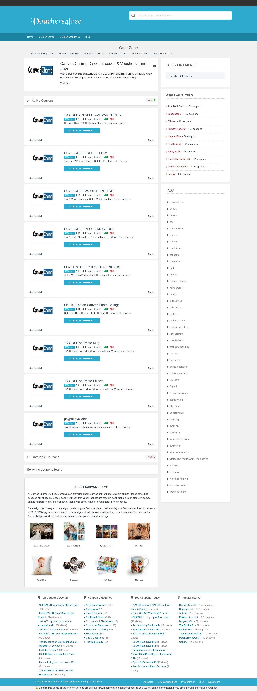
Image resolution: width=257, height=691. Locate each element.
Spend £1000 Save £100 (146, 629)
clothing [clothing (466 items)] (174, 241)
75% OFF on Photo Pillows (83, 381)
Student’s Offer (117, 53)
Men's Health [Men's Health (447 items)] (176, 334)
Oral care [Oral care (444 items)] (174, 380)
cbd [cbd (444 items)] (172, 222)
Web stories (214, 682)
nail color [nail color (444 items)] (174, 353)
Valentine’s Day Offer (42, 53)
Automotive (92, 609)
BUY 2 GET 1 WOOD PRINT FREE (90, 191)
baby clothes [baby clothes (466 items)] (176, 202)
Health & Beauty (94, 641)
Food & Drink (93, 633)
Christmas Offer (139, 53)
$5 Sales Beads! (47, 650)
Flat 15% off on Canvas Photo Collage (92, 305)
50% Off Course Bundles (52, 629)
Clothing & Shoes (95, 617)
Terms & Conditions (167, 682)
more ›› (124, 123)
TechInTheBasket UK (179, 159)
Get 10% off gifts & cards (146, 625)
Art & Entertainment (96, 605)
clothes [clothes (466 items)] (173, 235)
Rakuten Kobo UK (177, 128)
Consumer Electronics (98, 625)
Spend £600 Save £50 (144, 641)
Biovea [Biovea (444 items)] (173, 215)
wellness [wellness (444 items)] (174, 472)
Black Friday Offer (163, 53)
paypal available (76, 419)
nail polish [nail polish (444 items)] (175, 360)
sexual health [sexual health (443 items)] (177, 399)
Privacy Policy (188, 682)
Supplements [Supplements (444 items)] (177, 413)
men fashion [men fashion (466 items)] (176, 340)
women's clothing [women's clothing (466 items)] (179, 478)
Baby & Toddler (94, 613)
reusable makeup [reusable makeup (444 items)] (179, 393)
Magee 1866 (174, 136)
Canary (171, 174)
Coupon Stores (46, 37)
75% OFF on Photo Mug (81, 343)
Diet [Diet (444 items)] (172, 268)
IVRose (172, 121)
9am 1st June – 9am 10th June (149, 666)
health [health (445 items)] (173, 294)
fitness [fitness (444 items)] (173, 274)
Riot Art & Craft (176, 106)
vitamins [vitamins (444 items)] (174, 465)
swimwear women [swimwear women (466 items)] (179, 452)
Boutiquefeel (174, 113)
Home (30, 37)
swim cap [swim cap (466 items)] (175, 419)
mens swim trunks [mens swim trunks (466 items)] (179, 347)
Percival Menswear (178, 166)
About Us (148, 682)
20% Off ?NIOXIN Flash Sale (148, 633)
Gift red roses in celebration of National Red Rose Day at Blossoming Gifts (151, 654)
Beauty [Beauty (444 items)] (173, 208)
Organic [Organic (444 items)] (174, 386)
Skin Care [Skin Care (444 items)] (175, 406)
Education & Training (97, 629)
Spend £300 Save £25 (144, 645)
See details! (35, 140)
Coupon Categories (70, 37)
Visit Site (65, 83)
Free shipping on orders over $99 (57, 662)
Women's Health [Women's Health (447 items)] (178, 491)
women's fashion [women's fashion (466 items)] (178, 485)
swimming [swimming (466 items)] (175, 432)
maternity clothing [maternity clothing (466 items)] (179, 327)
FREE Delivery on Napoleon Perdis (57, 654)
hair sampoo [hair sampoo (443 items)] (176, 288)
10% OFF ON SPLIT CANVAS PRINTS (92, 115)
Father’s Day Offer (94, 53)
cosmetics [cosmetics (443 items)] (175, 261)
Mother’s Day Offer (69, 53)
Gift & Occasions (95, 637)
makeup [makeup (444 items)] (174, 314)
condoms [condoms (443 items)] (174, 255)
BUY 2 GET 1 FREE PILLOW (85, 153)
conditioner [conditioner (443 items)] (175, 248)
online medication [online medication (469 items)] (179, 366)
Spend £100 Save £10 (144, 662)
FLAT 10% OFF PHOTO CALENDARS (92, 267)
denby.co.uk (174, 151)
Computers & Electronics (99, 621)
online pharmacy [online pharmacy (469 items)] (178, 373)
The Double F (175, 144)
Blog (87, 37)
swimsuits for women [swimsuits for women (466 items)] (181, 439)
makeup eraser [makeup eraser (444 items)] (178, 320)
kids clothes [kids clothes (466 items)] (176, 301)
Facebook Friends (180, 76)
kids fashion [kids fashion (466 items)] (176, 307)
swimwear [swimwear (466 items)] (175, 445)
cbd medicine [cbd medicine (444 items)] (177, 228)
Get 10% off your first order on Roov (59, 605)
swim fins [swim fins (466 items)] (175, 426)
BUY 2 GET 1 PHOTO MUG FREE (89, 229)
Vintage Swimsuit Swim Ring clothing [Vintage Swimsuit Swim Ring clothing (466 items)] (189, 459)
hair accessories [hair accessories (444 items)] (178, 281)
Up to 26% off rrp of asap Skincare (58, 633)
